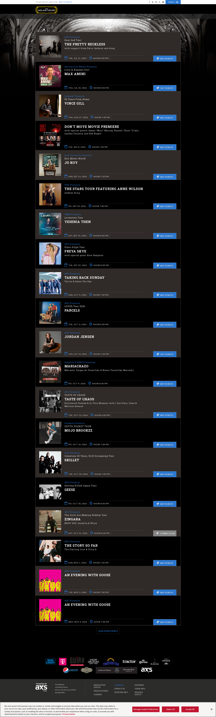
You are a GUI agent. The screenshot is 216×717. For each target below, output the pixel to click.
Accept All (190, 709)
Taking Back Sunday (84, 278)
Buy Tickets (65, 2)
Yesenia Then (77, 222)
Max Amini (75, 74)
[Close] (212, 709)
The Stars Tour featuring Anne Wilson (103, 189)
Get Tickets (164, 88)
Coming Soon (165, 534)
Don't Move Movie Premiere (91, 126)
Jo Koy (71, 163)
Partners (139, 686)
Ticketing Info (121, 693)
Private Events (101, 691)
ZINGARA (72, 520)
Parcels (72, 311)
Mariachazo (76, 366)
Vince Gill (74, 103)
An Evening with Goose (87, 576)
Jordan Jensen (79, 337)
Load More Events (108, 631)
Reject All (170, 709)
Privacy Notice (68, 714)
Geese (69, 490)
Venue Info (140, 689)
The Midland (46, 10)
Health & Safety (139, 694)
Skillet (71, 461)
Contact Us (119, 689)
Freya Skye (75, 251)
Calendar (118, 686)
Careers (98, 695)
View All (177, 20)
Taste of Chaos (79, 399)
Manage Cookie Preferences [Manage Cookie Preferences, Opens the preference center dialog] (146, 709)
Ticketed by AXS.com (108, 20)
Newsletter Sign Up (99, 687)
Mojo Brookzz (78, 431)
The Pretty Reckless (84, 44)
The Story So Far (81, 546)
